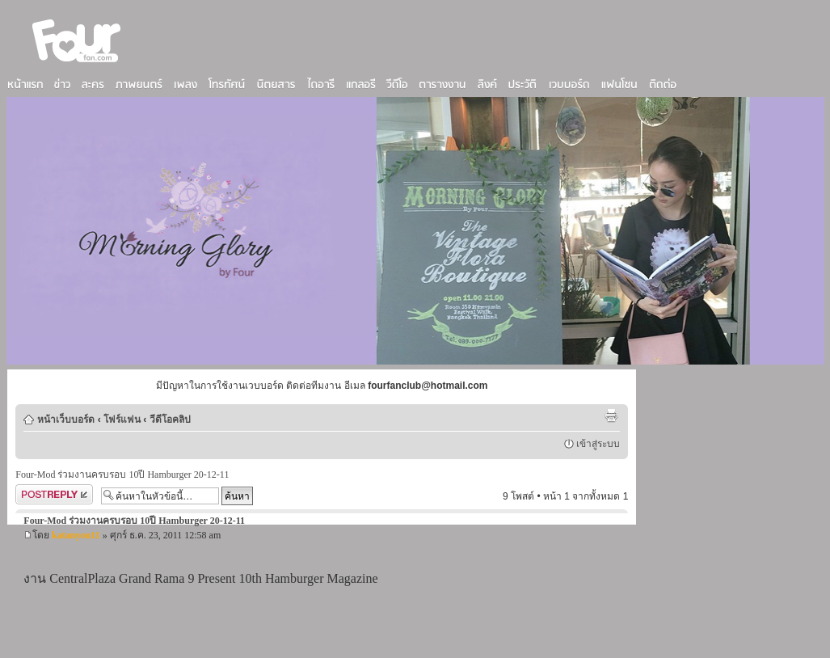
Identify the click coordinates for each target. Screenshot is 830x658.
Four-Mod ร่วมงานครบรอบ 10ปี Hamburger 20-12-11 (122, 474)
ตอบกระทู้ (54, 494)
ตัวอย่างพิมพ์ (611, 415)
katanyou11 (75, 535)
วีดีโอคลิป (170, 419)
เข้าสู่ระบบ (598, 443)
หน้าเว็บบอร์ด (66, 419)
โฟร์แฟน (122, 419)
